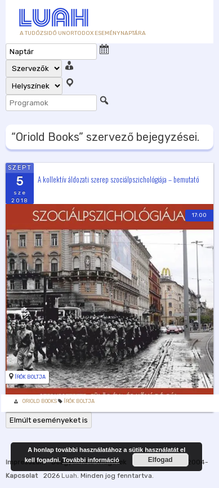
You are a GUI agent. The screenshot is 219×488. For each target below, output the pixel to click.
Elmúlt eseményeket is (49, 420)
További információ (90, 459)
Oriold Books (40, 401)
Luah (69, 476)
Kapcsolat (22, 476)
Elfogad (160, 460)
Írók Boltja (30, 377)
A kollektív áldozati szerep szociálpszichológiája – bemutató (118, 178)
